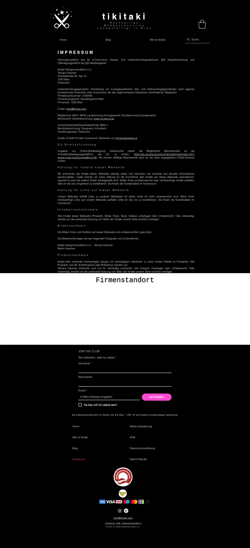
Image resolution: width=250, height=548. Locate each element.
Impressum (79, 459)
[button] (202, 24)
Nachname (85, 377)
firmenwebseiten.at (126, 138)
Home (75, 426)
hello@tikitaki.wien (76, 109)
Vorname (84, 363)
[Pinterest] (126, 511)
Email (82, 390)
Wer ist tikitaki (80, 437)
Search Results (138, 459)
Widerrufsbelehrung (141, 426)
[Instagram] (120, 511)
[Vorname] (123, 369)
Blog (75, 448)
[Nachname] (123, 383)
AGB (132, 437)
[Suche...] (197, 39)
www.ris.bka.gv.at (104, 118)
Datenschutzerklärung (142, 448)
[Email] (108, 397)
